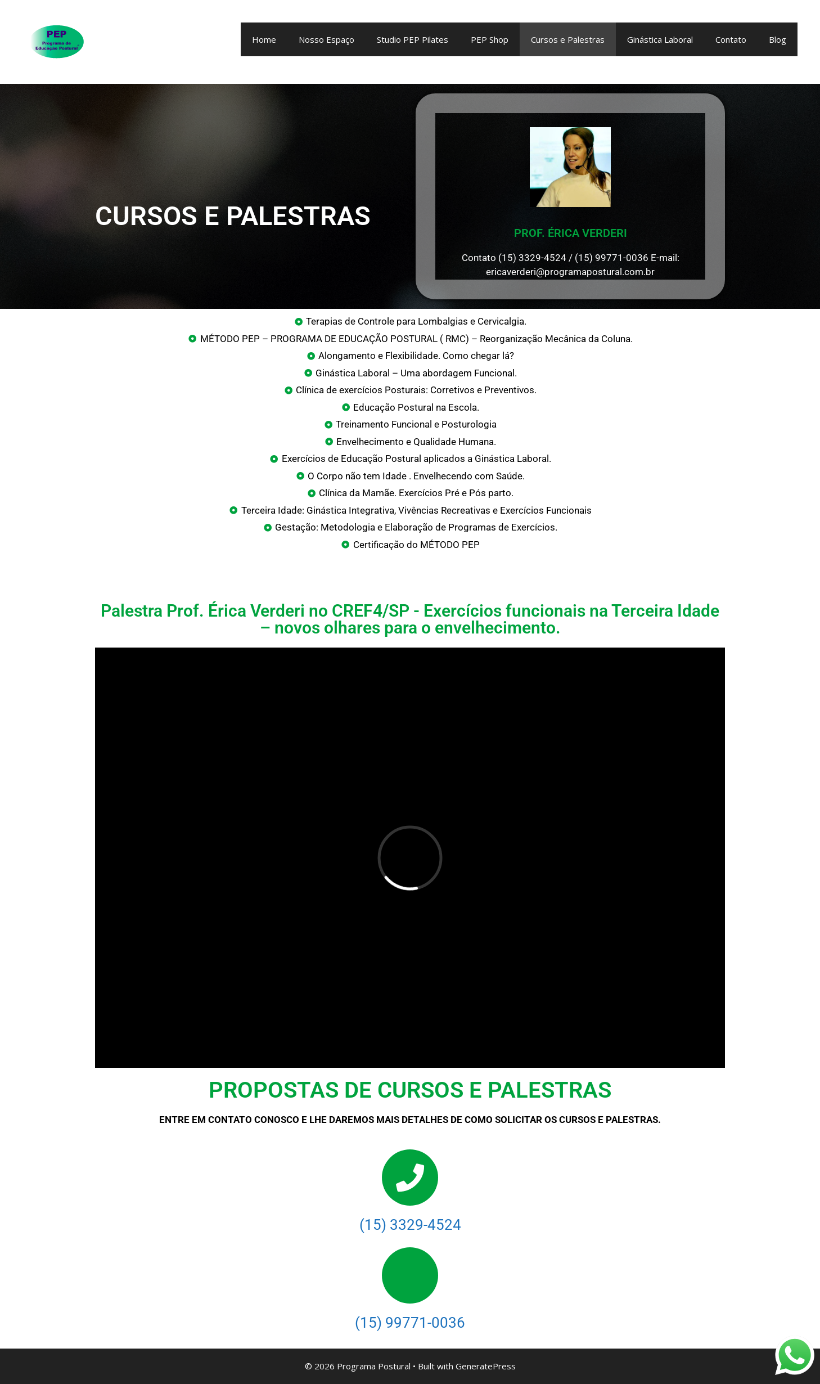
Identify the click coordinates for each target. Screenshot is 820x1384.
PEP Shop (489, 39)
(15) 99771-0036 (410, 1322)
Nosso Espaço (326, 39)
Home (264, 39)
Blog (777, 39)
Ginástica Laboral (660, 39)
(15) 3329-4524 (410, 1224)
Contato (730, 39)
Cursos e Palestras (568, 39)
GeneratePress (486, 1366)
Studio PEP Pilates (412, 39)
